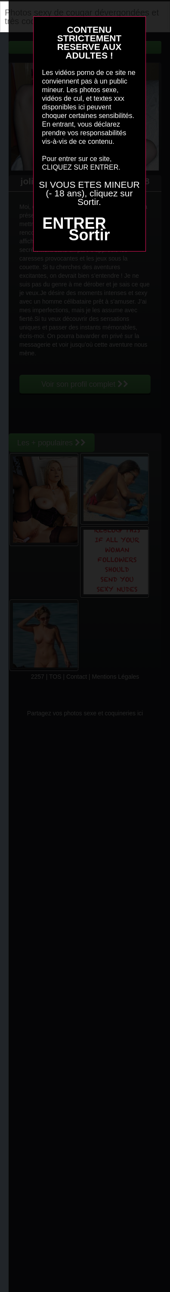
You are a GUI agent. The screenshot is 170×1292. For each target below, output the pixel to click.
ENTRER (74, 223)
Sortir (89, 235)
